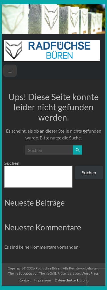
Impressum (42, 280)
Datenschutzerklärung (71, 280)
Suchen (11, 163)
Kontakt (25, 280)
